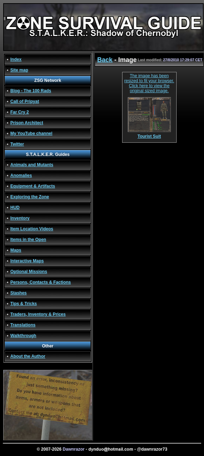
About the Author (27, 356)
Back (105, 59)
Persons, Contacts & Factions (40, 282)
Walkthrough (23, 335)
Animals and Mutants (31, 164)
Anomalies (21, 175)
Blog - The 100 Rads (30, 90)
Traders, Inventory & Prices (38, 314)
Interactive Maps (27, 260)
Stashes (18, 292)
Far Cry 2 (19, 112)
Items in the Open (28, 239)
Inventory (20, 218)
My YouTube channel (31, 133)
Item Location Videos (31, 228)
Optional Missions (28, 271)
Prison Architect (26, 122)
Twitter (17, 144)
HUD (15, 207)
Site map (19, 70)
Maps (15, 250)
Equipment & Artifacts (32, 186)
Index (15, 59)
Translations (23, 325)
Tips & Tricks (23, 303)
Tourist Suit (149, 134)
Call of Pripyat (24, 101)
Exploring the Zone (29, 196)
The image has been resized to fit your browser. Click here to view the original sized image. (149, 83)
